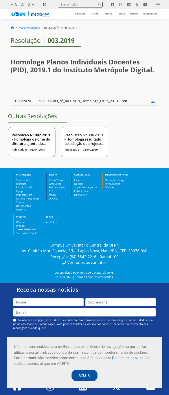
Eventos (78, 180)
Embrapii (134, 14)
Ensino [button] (95, 14)
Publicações (81, 191)
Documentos (23, 205)
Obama (20, 222)
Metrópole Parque (150, 14)
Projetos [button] (109, 14)
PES (51, 191)
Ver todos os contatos (84, 262)
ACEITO (85, 375)
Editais (122, 14)
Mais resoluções (29, 28)
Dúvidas (53, 198)
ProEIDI (20, 225)
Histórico (21, 183)
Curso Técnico (57, 180)
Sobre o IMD (23, 180)
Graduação (55, 183)
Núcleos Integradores (28, 198)
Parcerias (21, 209)
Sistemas (21, 202)
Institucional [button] (80, 14)
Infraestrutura (24, 194)
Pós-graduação (57, 187)
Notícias (78, 183)
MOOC (53, 194)
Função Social (24, 187)
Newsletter (80, 194)
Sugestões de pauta (85, 187)
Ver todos (51, 222)
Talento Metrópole (26, 233)
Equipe (20, 191)
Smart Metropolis (26, 229)
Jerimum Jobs (112, 183)
